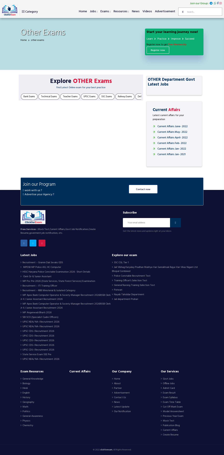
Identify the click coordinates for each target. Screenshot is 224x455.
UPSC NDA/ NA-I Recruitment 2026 (40, 322)
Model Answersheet (172, 412)
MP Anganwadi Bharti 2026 (36, 313)
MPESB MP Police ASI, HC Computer (41, 267)
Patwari (117, 290)
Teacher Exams (70, 96)
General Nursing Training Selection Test (133, 285)
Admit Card (168, 388)
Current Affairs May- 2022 (172, 132)
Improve (176, 39)
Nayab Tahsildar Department (128, 295)
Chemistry (27, 425)
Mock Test (167, 421)
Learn (150, 39)
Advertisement (165, 11)
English (25, 393)
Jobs (93, 11)
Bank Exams (29, 96)
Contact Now (143, 189)
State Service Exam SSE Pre (36, 355)
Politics (25, 412)
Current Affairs (169, 430)
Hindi (24, 388)
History (25, 398)
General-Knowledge (32, 379)
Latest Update (120, 407)
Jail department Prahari (125, 299)
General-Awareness (32, 416)
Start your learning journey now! (172, 32)
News (136, 11)
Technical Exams (49, 96)
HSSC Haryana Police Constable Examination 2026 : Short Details (55, 272)
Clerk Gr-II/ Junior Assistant (36, 277)
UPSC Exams (90, 96)
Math (24, 407)
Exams (104, 11)
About (116, 384)
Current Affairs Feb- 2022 (172, 143)
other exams (36, 40)
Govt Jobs (167, 379)
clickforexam (106, 450)
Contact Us (119, 398)
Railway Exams (125, 96)
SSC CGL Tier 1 (120, 263)
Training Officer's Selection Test (129, 281)
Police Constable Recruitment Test (131, 276)
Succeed (189, 39)
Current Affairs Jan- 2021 (171, 154)
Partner (117, 388)
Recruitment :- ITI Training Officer (39, 286)
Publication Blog (170, 425)
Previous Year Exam (172, 416)
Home (83, 11)
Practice (161, 39)
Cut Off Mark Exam (172, 407)
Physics (25, 421)
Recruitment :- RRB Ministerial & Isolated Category (48, 291)
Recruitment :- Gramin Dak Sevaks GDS (42, 263)
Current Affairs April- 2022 (172, 138)
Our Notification (121, 412)
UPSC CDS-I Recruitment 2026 (37, 331)
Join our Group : (206, 3)
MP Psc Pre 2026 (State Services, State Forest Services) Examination (58, 281)
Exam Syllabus (169, 398)
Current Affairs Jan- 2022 (171, 149)
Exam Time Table (171, 402)
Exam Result (168, 393)
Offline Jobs (168, 384)
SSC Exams (106, 96)
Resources (120, 11)
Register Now (158, 50)
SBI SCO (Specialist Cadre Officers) (39, 317)
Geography (27, 402)
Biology (25, 384)
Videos (147, 11)
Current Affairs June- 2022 (172, 126)
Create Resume (170, 435)
